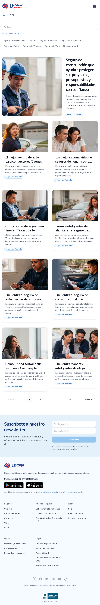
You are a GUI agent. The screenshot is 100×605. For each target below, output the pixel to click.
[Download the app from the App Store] (34, 485)
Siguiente (88, 399)
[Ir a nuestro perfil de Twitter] (34, 579)
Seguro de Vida (52, 46)
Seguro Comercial (48, 40)
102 (70, 398)
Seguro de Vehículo (32, 46)
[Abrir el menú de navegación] (95, 6)
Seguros (8, 504)
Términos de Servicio (67, 492)
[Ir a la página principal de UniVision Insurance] (12, 6)
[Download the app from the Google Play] (14, 485)
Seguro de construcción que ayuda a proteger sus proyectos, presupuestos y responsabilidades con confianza (81, 74)
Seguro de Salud (11, 46)
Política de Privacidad (49, 492)
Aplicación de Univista (14, 40)
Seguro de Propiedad (70, 40)
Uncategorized (70, 46)
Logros (32, 40)
